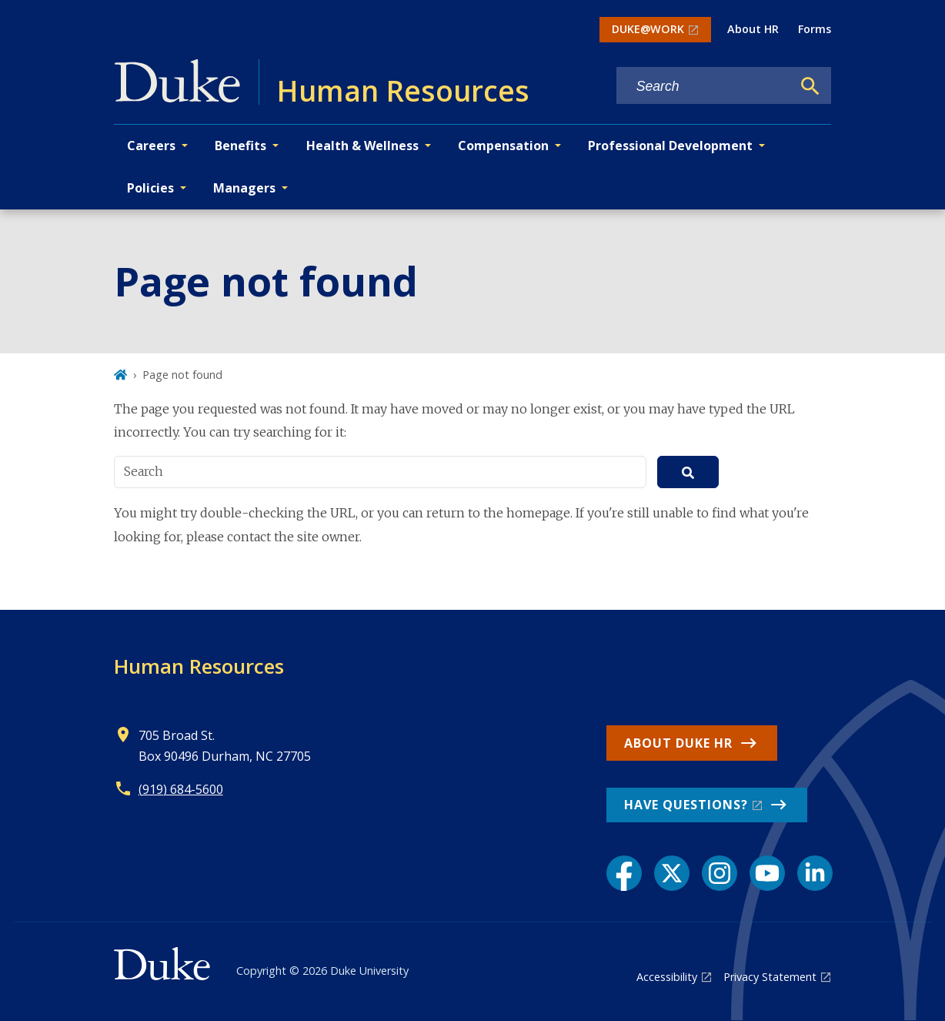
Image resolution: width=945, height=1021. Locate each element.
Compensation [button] (503, 145)
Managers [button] (244, 187)
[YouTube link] (767, 873)
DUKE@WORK (648, 29)
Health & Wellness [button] (362, 145)
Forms (814, 29)
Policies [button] (150, 187)
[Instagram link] (719, 873)
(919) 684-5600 (181, 789)
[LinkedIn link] (815, 873)
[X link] (672, 873)
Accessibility (666, 976)
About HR (753, 29)
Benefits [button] (240, 145)
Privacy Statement (769, 976)
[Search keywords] (704, 87)
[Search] (810, 86)
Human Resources (199, 666)
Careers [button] (151, 145)
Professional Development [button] (670, 145)
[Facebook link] (624, 873)
